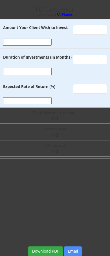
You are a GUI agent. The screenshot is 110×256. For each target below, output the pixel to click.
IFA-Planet (63, 14)
